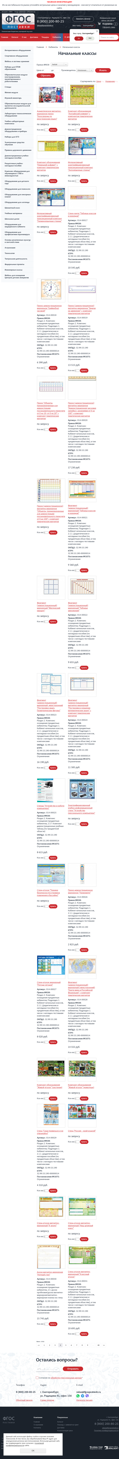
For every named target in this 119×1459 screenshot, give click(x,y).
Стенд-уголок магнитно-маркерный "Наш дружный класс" (80, 1225)
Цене (98, 82)
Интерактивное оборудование (18, 51)
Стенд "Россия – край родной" (82, 1131)
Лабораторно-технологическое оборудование (18, 115)
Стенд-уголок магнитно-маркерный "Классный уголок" (79, 1274)
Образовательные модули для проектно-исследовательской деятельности (18, 106)
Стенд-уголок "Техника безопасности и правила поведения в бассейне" (48, 893)
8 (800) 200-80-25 (50, 22)
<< (39, 1345)
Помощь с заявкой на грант (68, 1425)
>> (104, 1345)
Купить (53, 130)
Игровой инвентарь (13, 98)
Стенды (8, 87)
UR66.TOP (96, 1447)
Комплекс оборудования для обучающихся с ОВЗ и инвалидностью (17, 174)
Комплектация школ (65, 1431)
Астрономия (10, 248)
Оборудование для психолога (17, 189)
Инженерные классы (13, 270)
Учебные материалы (13, 214)
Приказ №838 (43, 65)
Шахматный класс (12, 208)
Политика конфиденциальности (106, 1431)
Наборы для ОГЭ (12, 137)
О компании (38, 1425)
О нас (24, 37)
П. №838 (68, 37)
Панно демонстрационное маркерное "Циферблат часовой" (49, 308)
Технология (10, 253)
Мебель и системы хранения (17, 62)
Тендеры (45, 37)
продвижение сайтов (96, 1448)
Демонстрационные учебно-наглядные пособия (17, 157)
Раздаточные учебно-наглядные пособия (14, 165)
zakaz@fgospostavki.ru (45, 25)
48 (98, 1345)
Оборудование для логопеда (17, 203)
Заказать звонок (83, 19)
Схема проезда (47, 1400)
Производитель (68, 70)
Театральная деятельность (16, 259)
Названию (110, 82)
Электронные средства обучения (14, 144)
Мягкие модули (11, 93)
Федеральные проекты (14, 265)
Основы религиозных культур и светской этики (18, 241)
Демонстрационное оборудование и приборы (16, 130)
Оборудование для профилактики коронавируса (17, 234)
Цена (39, 70)
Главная (40, 47)
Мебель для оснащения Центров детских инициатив (17, 277)
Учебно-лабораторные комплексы (14, 123)
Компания (38, 1418)
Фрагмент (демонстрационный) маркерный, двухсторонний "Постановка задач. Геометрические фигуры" (50, 705)
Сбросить (46, 76)
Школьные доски (12, 219)
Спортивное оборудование (16, 56)
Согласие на (61, 1378)
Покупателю (62, 1418)
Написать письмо (84, 1400)
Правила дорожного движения (18, 150)
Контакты (37, 1428)
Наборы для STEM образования (12, 68)
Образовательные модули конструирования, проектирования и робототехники (16, 78)
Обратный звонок (24, 1400)
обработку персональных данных (66, 1378)
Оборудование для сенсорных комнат (18, 196)
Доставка (34, 37)
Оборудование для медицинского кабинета (15, 226)
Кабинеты (57, 37)
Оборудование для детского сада (17, 183)
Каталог (15, 37)
